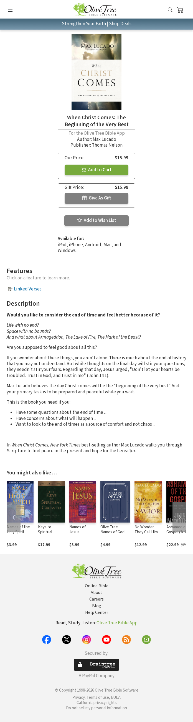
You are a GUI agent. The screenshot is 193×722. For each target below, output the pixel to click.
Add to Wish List (96, 220)
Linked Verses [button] (28, 289)
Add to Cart (96, 170)
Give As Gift (96, 198)
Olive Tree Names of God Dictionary (112, 532)
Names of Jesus (77, 529)
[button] (170, 10)
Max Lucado (104, 139)
